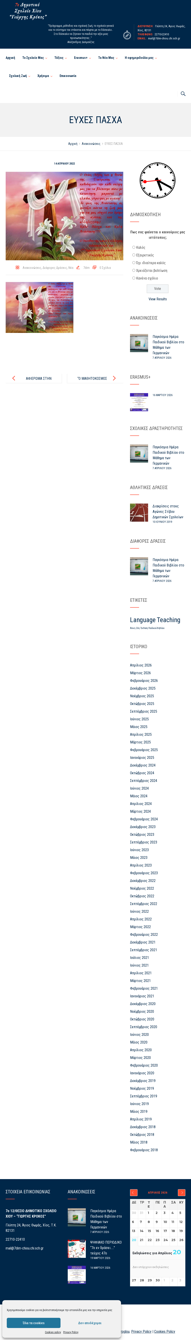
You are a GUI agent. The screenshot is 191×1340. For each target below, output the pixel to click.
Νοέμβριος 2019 (142, 1088)
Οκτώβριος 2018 (142, 1134)
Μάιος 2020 (138, 1042)
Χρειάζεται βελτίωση (151, 270)
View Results (158, 299)
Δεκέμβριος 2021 (143, 942)
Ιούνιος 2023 (139, 850)
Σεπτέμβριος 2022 (143, 904)
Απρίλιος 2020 (141, 1050)
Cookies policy (53, 1332)
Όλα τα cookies (33, 1323)
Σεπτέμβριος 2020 (143, 1027)
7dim (86, 268)
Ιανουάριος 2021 (142, 996)
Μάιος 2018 (138, 1142)
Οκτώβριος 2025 (142, 704)
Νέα (70, 268)
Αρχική (10, 58)
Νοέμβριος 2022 (142, 888)
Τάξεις (58, 58)
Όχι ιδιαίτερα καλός (151, 263)
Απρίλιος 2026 (141, 665)
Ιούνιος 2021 (139, 965)
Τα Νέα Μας (106, 58)
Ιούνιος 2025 (139, 719)
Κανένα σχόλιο (147, 278)
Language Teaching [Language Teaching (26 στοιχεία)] (155, 620)
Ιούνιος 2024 (139, 788)
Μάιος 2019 (138, 1111)
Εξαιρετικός (145, 255)
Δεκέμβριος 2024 (143, 765)
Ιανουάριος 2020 (142, 1073)
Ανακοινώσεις (32, 268)
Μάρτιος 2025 (140, 742)
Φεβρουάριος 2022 (144, 934)
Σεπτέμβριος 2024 (143, 781)
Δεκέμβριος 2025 (143, 688)
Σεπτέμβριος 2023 (143, 842)
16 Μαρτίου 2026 (162, 395)
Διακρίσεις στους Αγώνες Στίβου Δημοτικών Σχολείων (168, 511)
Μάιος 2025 (138, 727)
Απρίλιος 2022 (141, 919)
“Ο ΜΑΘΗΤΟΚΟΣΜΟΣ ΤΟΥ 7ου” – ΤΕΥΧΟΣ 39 (94, 382)
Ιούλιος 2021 (139, 957)
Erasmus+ (81, 58)
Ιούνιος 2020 (139, 1034)
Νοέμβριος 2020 (142, 1011)
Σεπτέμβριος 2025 (143, 711)
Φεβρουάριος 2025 (144, 750)
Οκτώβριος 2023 (142, 834)
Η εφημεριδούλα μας (139, 58)
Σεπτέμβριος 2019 (143, 1096)
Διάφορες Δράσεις (55, 268)
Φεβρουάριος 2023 (144, 873)
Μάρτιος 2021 (140, 981)
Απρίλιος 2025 (141, 734)
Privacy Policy (70, 1332)
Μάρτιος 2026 (140, 673)
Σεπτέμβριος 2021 (143, 950)
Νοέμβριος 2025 (142, 696)
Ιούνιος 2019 (139, 1104)
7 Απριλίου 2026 (162, 357)
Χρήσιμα (43, 76)
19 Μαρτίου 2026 (100, 1258)
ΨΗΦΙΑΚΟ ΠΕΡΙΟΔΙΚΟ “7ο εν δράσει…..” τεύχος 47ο (106, 1247)
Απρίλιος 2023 (141, 865)
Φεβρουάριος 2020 (144, 1065)
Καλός (140, 247)
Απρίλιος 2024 (141, 804)
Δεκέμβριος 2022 (143, 881)
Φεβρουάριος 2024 (144, 819)
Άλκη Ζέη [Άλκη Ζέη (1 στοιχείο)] (135, 628)
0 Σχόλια (105, 268)
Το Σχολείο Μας (33, 58)
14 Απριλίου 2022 (64, 163)
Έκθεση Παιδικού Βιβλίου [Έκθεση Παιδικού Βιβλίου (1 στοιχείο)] (152, 628)
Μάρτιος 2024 (140, 811)
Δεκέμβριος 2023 (143, 827)
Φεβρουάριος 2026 (144, 680)
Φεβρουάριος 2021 (144, 988)
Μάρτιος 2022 (140, 927)
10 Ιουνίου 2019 (162, 521)
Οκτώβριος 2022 (142, 896)
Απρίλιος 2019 (141, 1119)
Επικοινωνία (68, 76)
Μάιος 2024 (138, 796)
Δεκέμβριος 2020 (143, 1004)
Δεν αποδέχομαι (89, 1323)
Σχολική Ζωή (18, 76)
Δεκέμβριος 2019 (143, 1081)
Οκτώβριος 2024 (142, 773)
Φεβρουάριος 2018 (144, 1150)
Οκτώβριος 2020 (142, 1019)
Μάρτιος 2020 (140, 1058)
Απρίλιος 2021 (141, 973)
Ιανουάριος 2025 (142, 757)
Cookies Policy (164, 1331)
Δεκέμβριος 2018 (143, 1127)
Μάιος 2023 (138, 857)
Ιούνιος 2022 (139, 911)
